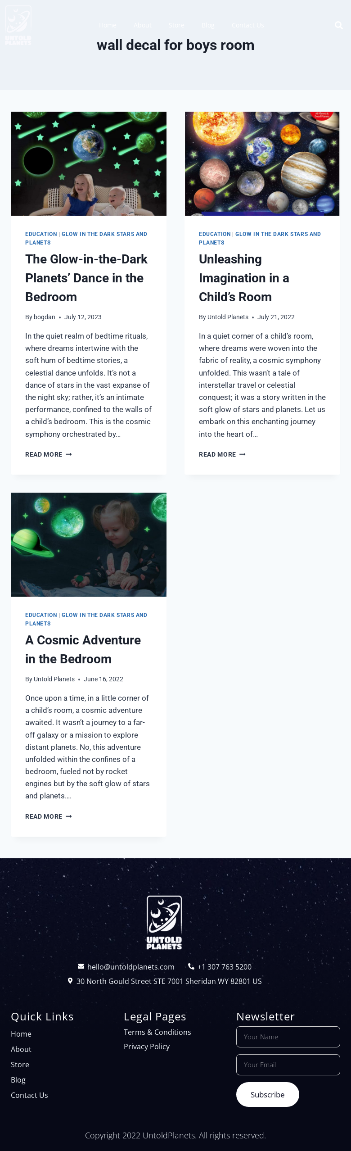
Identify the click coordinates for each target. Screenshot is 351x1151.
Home (108, 25)
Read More (48, 454)
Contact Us (248, 25)
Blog (208, 25)
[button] (339, 25)
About (143, 25)
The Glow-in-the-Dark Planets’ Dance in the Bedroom (86, 278)
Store (176, 25)
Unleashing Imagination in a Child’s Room (244, 278)
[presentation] (88, 164)
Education (41, 234)
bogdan (44, 317)
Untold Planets (227, 317)
